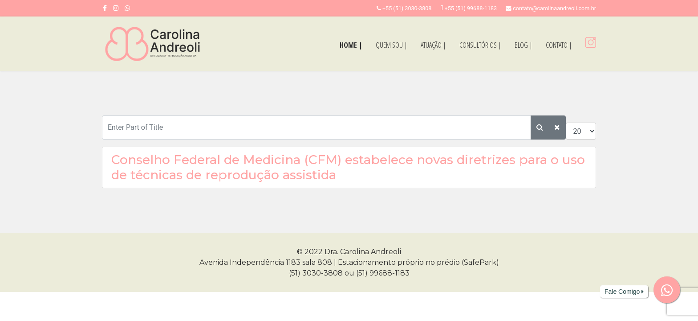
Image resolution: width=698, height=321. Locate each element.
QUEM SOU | (391, 45)
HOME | (351, 45)
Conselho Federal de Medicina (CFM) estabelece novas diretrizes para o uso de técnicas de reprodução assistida (348, 167)
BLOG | (523, 45)
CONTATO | (559, 45)
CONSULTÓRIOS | (480, 45)
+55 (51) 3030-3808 (407, 8)
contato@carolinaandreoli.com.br (554, 8)
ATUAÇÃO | (433, 45)
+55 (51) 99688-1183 (471, 8)
